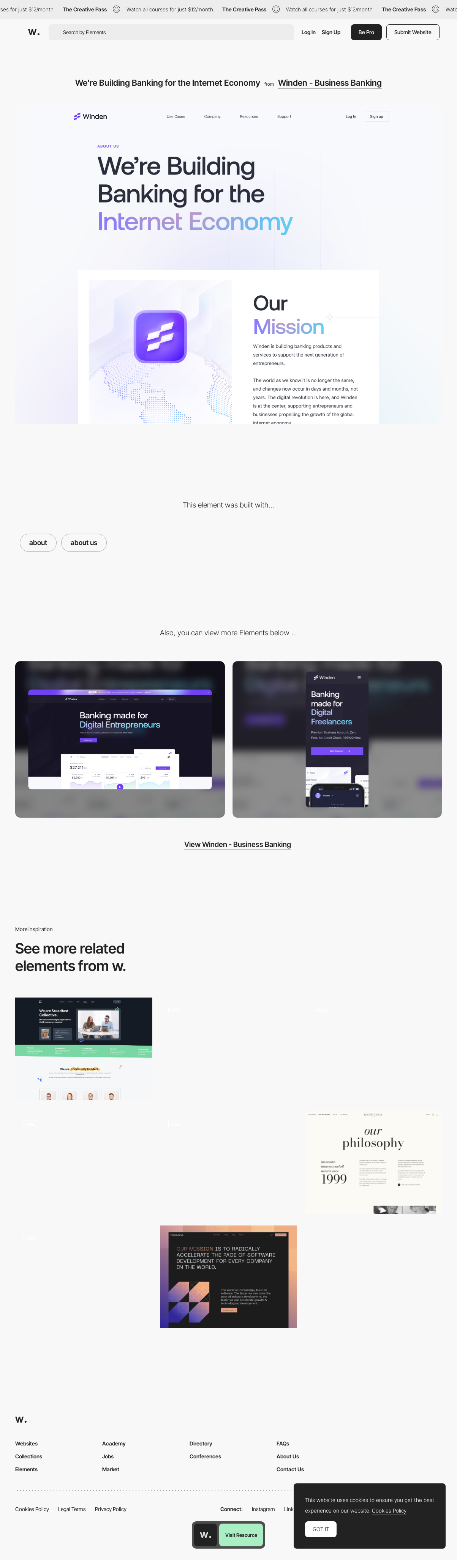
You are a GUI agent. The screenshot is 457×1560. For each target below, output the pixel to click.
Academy (114, 1443)
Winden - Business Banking (330, 83)
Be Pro (366, 32)
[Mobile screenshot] (337, 739)
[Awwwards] (34, 32)
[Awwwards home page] (205, 1535)
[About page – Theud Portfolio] (83, 1276)
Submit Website (413, 32)
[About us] (83, 1162)
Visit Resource (241, 1535)
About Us (288, 1456)
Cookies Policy (32, 1509)
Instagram (263, 1509)
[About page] (373, 1049)
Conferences (205, 1456)
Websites (26, 1443)
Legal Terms (72, 1509)
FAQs (283, 1443)
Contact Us (290, 1469)
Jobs (108, 1456)
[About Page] (83, 1049)
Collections (28, 1456)
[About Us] (228, 1049)
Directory (201, 1443)
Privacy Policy (111, 1509)
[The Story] (373, 1162)
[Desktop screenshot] (120, 739)
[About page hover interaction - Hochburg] (228, 1160)
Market (110, 1469)
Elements (26, 1469)
